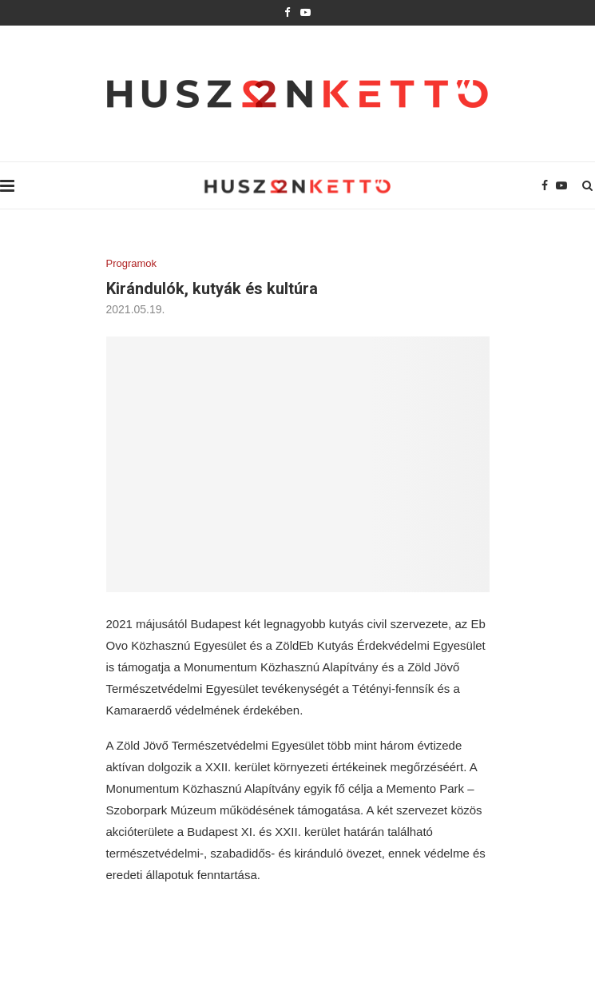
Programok (131, 263)
